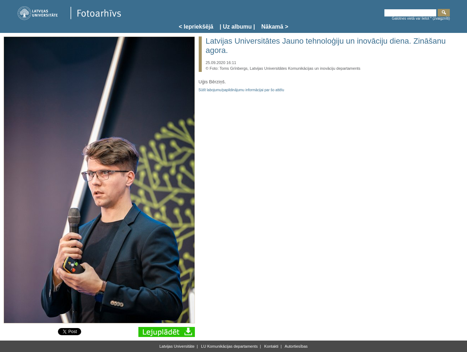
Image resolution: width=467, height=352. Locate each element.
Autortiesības (296, 346)
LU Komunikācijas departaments (228, 346)
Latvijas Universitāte (177, 346)
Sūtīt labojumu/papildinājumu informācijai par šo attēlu (241, 90)
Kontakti (271, 346)
